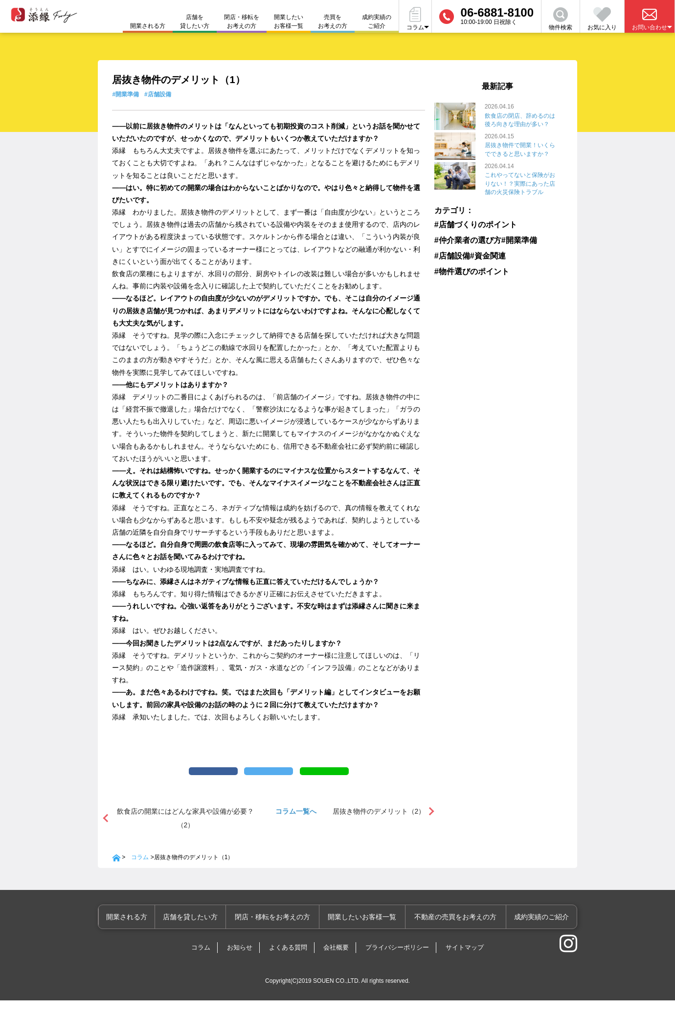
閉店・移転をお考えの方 (241, 21)
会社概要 (336, 964)
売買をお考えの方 (332, 21)
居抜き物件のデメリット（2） (379, 828)
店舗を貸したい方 (194, 21)
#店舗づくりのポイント (467, 223)
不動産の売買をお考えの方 (460, 933)
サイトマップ (465, 964)
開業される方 (142, 933)
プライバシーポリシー (397, 964)
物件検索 (560, 19)
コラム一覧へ (295, 828)
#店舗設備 (157, 94)
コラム (140, 873)
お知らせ (239, 964)
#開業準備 (125, 94)
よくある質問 (288, 964)
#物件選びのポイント (465, 269)
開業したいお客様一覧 (288, 21)
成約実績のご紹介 (376, 21)
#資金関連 (488, 254)
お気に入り (602, 19)
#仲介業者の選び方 (462, 238)
